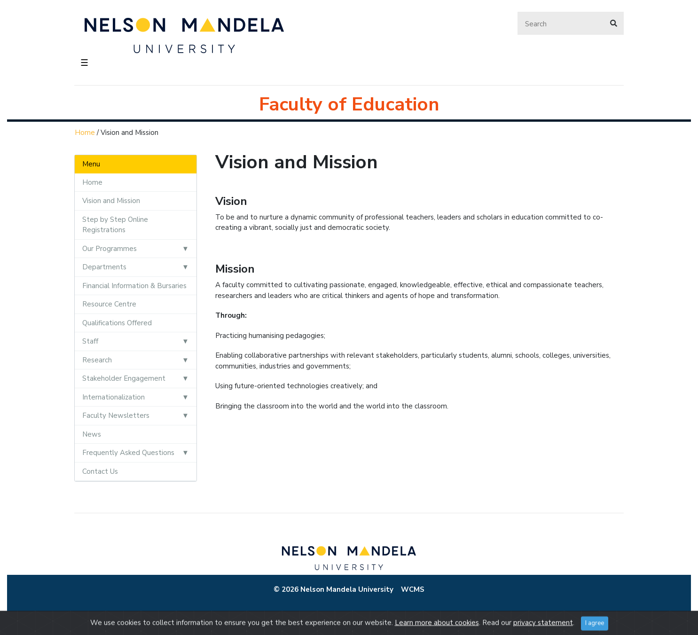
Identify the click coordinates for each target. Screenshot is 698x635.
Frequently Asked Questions (128, 452)
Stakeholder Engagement (123, 378)
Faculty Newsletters (115, 415)
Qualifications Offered (117, 323)
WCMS (412, 589)
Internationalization (113, 397)
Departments (104, 267)
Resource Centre (109, 304)
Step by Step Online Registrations (115, 225)
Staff (90, 341)
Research (97, 360)
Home (85, 132)
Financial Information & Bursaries (134, 285)
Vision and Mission (111, 200)
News (91, 434)
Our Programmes (109, 248)
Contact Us (100, 471)
